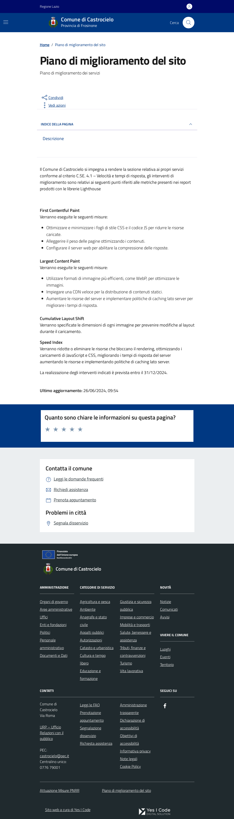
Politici (45, 632)
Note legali (128, 759)
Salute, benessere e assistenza (135, 636)
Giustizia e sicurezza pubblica (135, 605)
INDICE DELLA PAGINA (117, 124)
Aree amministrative (56, 609)
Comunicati (169, 609)
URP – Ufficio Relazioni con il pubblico (52, 732)
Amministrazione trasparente (133, 708)
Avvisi (164, 617)
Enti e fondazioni (53, 625)
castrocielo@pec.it (54, 756)
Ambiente (88, 609)
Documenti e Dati (53, 655)
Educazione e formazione (90, 674)
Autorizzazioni (91, 640)
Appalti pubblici (92, 632)
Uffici (44, 617)
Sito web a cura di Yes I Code (67, 810)
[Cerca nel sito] (188, 22)
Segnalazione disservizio (90, 732)
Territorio (167, 664)
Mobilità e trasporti (135, 625)
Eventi (165, 657)
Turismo (126, 663)
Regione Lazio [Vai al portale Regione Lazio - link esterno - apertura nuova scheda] (49, 6)
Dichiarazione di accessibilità (132, 724)
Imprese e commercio (137, 617)
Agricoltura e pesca (95, 601)
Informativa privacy (135, 751)
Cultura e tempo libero (93, 659)
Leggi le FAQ (90, 705)
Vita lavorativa (131, 671)
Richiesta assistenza (96, 743)
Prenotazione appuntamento (92, 716)
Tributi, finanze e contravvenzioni (133, 651)
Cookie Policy (130, 766)
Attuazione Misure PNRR (59, 790)
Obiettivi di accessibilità (129, 739)
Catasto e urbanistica (97, 648)
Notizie (165, 601)
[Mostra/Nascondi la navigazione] (6, 22)
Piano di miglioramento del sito (126, 790)
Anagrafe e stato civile (93, 621)
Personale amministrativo (52, 644)
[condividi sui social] (52, 97)
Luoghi (165, 649)
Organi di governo (54, 601)
